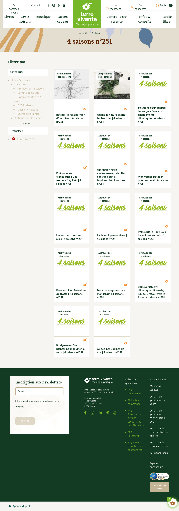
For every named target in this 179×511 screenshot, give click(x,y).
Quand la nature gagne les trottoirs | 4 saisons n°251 (111, 118)
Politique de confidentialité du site (159, 432)
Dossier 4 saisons (27, 110)
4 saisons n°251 (25, 139)
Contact (35, 5)
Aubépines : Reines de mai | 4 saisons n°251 (110, 351)
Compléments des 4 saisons (27, 99)
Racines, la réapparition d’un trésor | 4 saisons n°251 (70, 118)
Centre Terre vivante (117, 19)
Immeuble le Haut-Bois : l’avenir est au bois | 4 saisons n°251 (152, 235)
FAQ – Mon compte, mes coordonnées (135, 446)
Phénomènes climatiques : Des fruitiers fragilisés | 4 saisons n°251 (68, 178)
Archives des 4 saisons (31, 89)
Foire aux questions (131, 381)
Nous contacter (158, 379)
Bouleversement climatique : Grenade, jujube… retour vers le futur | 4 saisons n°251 (151, 292)
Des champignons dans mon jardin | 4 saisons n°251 (111, 294)
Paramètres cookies (159, 487)
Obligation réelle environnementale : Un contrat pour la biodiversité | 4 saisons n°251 (111, 177)
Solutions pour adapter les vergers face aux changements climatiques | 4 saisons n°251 (152, 115)
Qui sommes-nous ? (14, 9)
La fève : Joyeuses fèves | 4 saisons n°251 (112, 237)
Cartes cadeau (62, 19)
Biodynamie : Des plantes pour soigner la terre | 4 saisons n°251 (70, 349)
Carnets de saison (28, 93)
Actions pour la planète (29, 118)
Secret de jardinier (28, 114)
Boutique (43, 17)
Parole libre (167, 19)
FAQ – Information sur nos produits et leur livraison (136, 418)
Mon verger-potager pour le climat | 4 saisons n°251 (153, 180)
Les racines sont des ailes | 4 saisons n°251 (69, 237)
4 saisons (20, 84)
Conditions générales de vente (157, 400)
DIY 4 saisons (25, 105)
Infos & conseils (144, 19)
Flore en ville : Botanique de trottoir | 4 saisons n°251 (71, 294)
